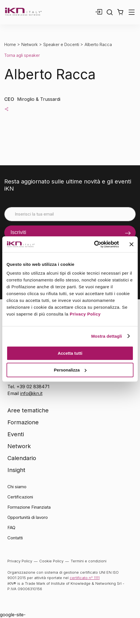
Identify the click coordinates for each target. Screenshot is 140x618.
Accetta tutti (70, 353)
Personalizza (70, 370)
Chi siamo (16, 486)
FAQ (11, 527)
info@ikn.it (31, 393)
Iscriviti (18, 232)
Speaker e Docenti (61, 44)
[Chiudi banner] (131, 244)
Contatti (15, 537)
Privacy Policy (85, 314)
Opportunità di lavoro (27, 517)
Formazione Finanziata (29, 507)
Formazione (23, 422)
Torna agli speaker (22, 55)
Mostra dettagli (106, 336)
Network (29, 44)
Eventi (15, 434)
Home (10, 44)
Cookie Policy (51, 561)
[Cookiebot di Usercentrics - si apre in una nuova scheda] (94, 244)
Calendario (21, 458)
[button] (120, 12)
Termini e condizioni (88, 561)
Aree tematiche (28, 410)
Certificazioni (20, 497)
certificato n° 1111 (85, 577)
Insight (16, 470)
